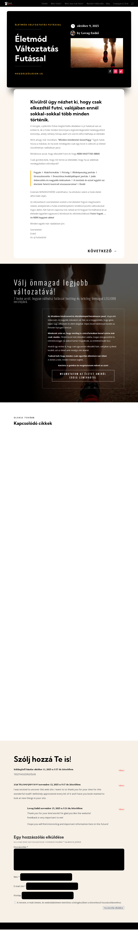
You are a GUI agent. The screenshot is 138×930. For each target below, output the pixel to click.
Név (17, 876)
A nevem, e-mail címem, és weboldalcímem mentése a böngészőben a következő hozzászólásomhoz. (69, 902)
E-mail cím (20, 886)
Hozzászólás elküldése (113, 908)
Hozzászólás (21, 847)
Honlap (17, 895)
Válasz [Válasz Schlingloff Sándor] (121, 770)
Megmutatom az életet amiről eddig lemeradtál (83, 375)
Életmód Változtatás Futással (38, 25)
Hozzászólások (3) (29, 73)
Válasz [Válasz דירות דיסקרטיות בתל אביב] (121, 785)
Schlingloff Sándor (24, 769)
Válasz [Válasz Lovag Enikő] (121, 809)
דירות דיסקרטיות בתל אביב (26, 784)
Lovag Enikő (90, 33)
